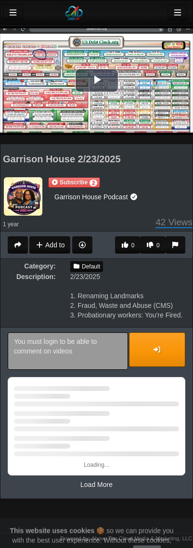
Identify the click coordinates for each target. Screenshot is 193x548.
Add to (49, 245)
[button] (74, 182)
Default (86, 266)
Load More (96, 484)
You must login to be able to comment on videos (68, 351)
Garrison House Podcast (96, 197)
